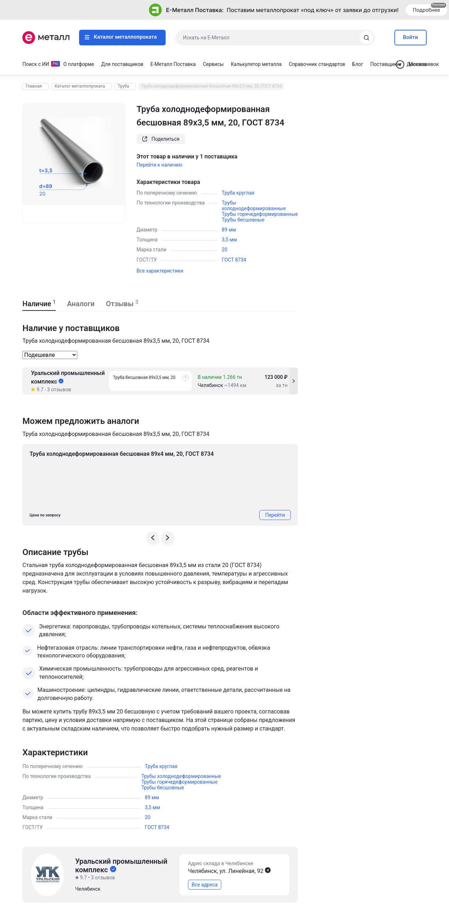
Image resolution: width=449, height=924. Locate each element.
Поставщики (385, 64)
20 (224, 249)
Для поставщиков (122, 64)
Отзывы (122, 303)
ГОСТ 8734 (234, 260)
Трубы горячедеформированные (260, 214)
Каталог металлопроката (121, 37)
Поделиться (160, 139)
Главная (34, 86)
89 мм (229, 230)
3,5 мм (229, 239)
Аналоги (81, 303)
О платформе (78, 64)
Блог (357, 64)
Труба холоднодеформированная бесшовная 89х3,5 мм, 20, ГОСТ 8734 (212, 86)
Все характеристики (160, 271)
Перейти (275, 515)
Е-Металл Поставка (173, 64)
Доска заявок (423, 64)
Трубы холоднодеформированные (254, 205)
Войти (410, 37)
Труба (123, 86)
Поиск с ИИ (35, 64)
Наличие (39, 303)
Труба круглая (238, 193)
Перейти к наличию (159, 165)
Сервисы (213, 64)
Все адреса (204, 884)
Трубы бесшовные (243, 220)
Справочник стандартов (317, 64)
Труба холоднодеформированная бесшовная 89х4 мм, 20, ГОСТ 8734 (121, 453)
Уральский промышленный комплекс (68, 377)
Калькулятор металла (256, 64)
